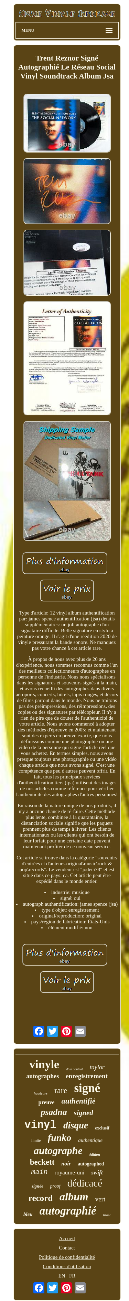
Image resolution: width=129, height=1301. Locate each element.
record (41, 1198)
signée (37, 1186)
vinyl (40, 1125)
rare (60, 1090)
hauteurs (40, 1093)
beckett (42, 1162)
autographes (42, 1076)
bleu (28, 1214)
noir (66, 1163)
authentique (90, 1140)
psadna (54, 1112)
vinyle (44, 1064)
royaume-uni (70, 1172)
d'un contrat (74, 1069)
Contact (67, 1248)
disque (75, 1125)
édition (94, 1154)
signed (83, 1113)
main (39, 1172)
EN (61, 1276)
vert (100, 1199)
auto (106, 1214)
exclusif (102, 1128)
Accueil (67, 1238)
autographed (91, 1163)
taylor (97, 1067)
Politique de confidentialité (67, 1257)
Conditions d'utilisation (67, 1266)
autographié (68, 1211)
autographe (58, 1150)
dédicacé (84, 1183)
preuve (47, 1102)
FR (72, 1276)
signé (87, 1088)
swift (97, 1172)
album (74, 1196)
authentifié (78, 1101)
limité (36, 1140)
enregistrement (87, 1076)
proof (55, 1186)
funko (59, 1137)
